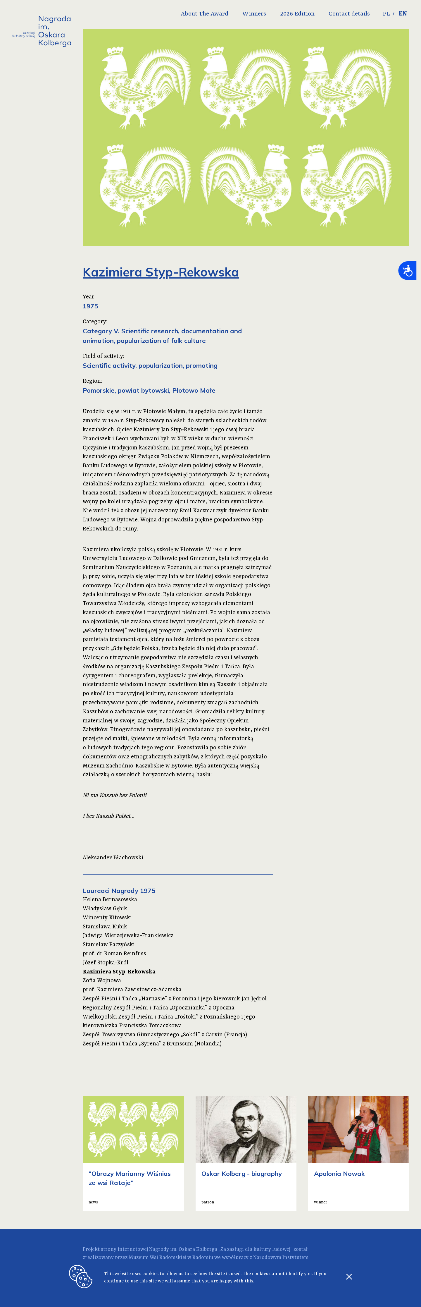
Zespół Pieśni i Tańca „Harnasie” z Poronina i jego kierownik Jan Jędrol (175, 999)
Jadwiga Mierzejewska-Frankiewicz (128, 935)
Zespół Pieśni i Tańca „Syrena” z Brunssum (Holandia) (152, 1044)
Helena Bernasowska (110, 899)
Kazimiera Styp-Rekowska (119, 972)
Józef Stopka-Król (105, 963)
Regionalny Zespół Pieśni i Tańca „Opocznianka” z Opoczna (158, 1008)
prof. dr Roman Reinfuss (114, 954)
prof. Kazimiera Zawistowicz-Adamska (132, 990)
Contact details (349, 14)
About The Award (204, 14)
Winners (254, 14)
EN (402, 14)
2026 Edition (297, 14)
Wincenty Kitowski (107, 918)
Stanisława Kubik (105, 927)
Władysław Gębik (105, 909)
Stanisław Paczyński (109, 945)
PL (386, 14)
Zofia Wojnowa (102, 981)
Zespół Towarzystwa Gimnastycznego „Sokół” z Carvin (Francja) (165, 1035)
